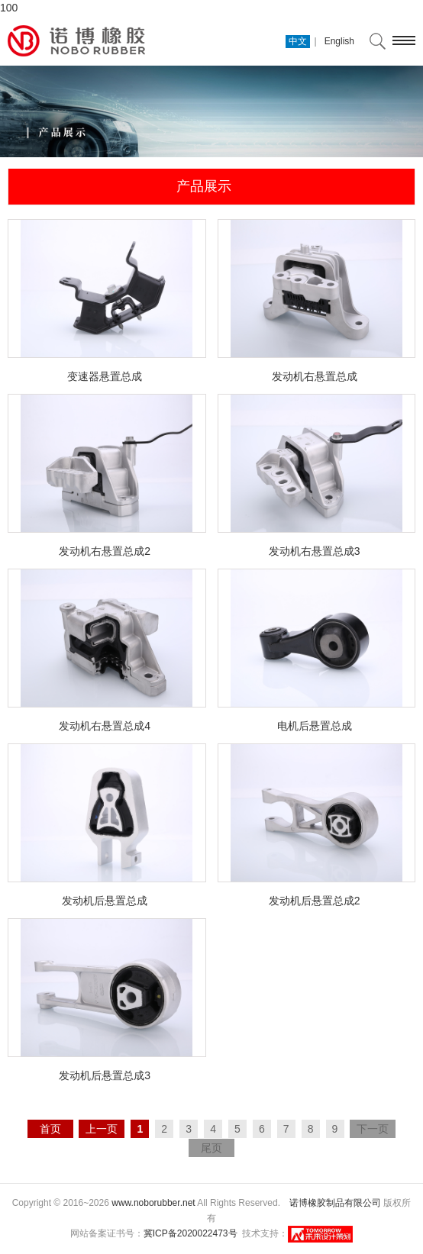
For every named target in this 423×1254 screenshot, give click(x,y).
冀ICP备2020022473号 (190, 1233)
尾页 (211, 1148)
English (339, 41)
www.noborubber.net (153, 1203)
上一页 (102, 1129)
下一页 (373, 1129)
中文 (298, 41)
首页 (50, 1129)
